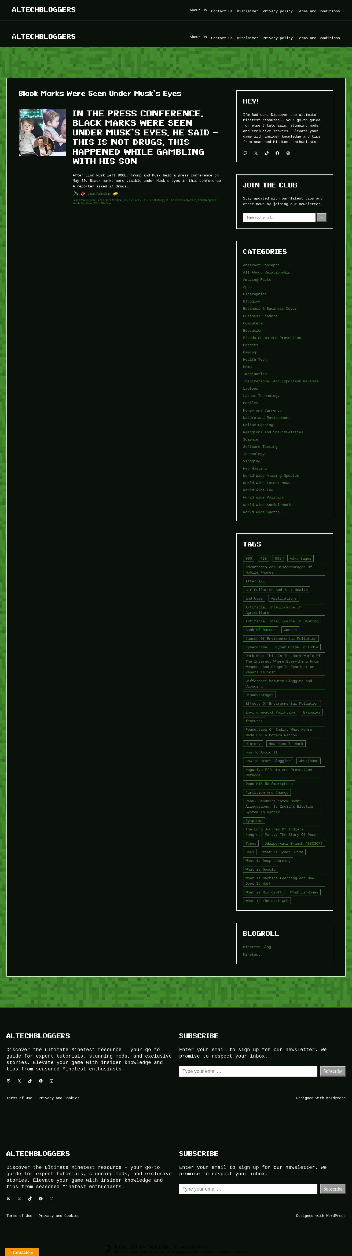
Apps (247, 287)
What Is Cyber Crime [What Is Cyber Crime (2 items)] (282, 852)
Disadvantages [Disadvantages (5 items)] (259, 695)
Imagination (255, 374)
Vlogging (251, 461)
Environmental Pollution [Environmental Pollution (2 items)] (270, 712)
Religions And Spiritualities (273, 432)
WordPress (336, 1098)
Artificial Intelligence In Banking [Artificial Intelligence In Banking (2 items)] (281, 621)
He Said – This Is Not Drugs (146, 200)
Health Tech (255, 359)
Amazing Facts (257, 279)
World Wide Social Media (267, 505)
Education (252, 330)
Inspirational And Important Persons (280, 381)
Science (250, 439)
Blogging (251, 301)
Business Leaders (260, 316)
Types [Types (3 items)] (250, 843)
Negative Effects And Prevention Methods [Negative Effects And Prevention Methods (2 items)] (278, 772)
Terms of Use (19, 1098)
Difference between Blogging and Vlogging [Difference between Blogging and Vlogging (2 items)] (278, 684)
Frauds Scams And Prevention (272, 337)
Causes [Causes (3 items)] (290, 629)
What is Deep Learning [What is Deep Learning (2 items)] (268, 860)
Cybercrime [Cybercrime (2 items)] (256, 647)
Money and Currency (262, 410)
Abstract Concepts (261, 265)
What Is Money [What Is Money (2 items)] (304, 892)
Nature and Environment (266, 417)
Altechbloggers (44, 9)
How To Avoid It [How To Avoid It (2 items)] (261, 752)
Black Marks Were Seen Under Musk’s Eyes (100, 200)
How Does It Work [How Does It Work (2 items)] (286, 743)
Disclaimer (247, 11)
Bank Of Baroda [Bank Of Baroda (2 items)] (260, 629)
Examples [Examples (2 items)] (311, 712)
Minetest (251, 954)
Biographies (255, 294)
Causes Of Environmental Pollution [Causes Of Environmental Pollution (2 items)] (280, 638)
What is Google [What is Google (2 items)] (260, 869)
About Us (198, 10)
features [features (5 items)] (254, 721)
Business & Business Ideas (270, 308)
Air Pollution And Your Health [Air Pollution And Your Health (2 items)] (276, 590)
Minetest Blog (257, 947)
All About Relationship (266, 272)
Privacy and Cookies (59, 1098)
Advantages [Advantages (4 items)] (300, 558)
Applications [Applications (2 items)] (284, 598)
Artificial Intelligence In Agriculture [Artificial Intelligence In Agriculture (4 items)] (273, 610)
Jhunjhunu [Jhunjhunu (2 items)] (308, 761)
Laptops (250, 388)
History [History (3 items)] (253, 743)
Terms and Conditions (318, 11)
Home (247, 366)
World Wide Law (258, 490)
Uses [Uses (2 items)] (249, 852)
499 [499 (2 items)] (263, 558)
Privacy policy (278, 11)
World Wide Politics (263, 497)
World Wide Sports (261, 512)
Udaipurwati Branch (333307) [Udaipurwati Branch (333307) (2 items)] (293, 843)
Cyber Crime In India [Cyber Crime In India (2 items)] (296, 647)
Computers (252, 323)
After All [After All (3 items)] (255, 581)
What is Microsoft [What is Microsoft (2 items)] (263, 892)
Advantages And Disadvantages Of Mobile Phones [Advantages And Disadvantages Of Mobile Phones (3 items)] (278, 570)
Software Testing (260, 446)
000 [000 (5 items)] (248, 558)
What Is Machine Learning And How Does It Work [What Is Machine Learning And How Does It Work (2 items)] (279, 881)
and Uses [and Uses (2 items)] (254, 598)
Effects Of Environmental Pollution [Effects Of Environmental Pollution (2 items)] (281, 703)
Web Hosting (255, 468)
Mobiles (250, 403)
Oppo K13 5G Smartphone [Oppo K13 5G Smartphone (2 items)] (269, 783)
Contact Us (222, 11)
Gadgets (250, 345)
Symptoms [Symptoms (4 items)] (254, 820)
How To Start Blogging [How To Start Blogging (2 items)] (268, 761)
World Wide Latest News (266, 483)
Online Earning (258, 425)
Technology (254, 454)
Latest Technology (99, 193)
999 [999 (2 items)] (278, 558)
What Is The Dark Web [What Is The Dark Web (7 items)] (266, 901)
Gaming (249, 352)
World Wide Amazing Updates (271, 475)
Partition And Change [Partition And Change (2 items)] (266, 792)
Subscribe (332, 1071)
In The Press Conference (181, 200)
